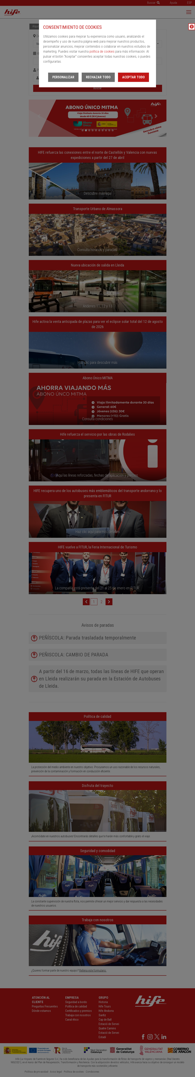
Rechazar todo (98, 77)
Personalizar (63, 77)
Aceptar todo (133, 77)
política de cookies (101, 51)
